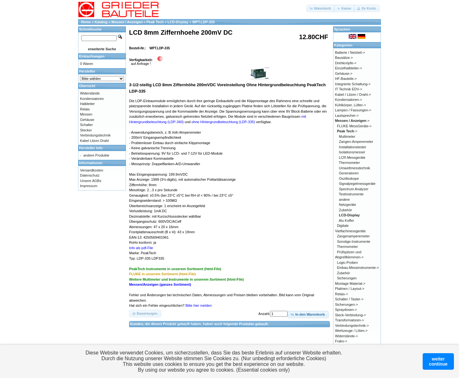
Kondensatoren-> (348, 100)
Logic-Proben (347, 262)
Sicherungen (347, 278)
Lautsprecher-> (347, 115)
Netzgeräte (347, 204)
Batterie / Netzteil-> (350, 52)
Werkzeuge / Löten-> (351, 330)
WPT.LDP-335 (203, 22)
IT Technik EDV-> (348, 89)
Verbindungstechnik (95, 135)
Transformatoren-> (349, 320)
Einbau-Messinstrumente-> (358, 268)
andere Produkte (96, 155)
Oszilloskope (349, 178)
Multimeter (347, 136)
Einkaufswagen (92, 56)
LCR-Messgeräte (352, 157)
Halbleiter (87, 104)
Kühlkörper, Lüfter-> (350, 105)
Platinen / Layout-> (349, 288)
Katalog (101, 22)
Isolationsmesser (352, 152)
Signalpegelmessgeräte (357, 184)
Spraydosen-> (346, 310)
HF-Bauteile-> (346, 78)
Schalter (86, 125)
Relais (85, 109)
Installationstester (352, 147)
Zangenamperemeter (353, 236)
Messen (86, 114)
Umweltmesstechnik (354, 168)
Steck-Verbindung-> (350, 315)
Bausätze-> (344, 58)
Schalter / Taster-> (349, 299)
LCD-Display (178, 22)
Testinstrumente (351, 194)
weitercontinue (438, 361)
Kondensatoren (92, 99)
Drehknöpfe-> (345, 63)
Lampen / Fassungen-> (353, 110)
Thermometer (349, 162)
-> (352, 120)
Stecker (86, 130)
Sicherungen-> (346, 304)
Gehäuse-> (344, 73)
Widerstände (90, 93)
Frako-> (341, 341)
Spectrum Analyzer (353, 189)
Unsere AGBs (90, 181)
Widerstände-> (346, 336)
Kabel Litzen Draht (94, 141)
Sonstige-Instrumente (353, 241)
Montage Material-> (350, 283)
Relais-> (341, 294)
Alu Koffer (346, 220)
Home (86, 22)
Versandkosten (91, 170)
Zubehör (345, 210)
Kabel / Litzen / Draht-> (353, 94)
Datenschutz (89, 175)
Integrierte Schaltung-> (353, 84)
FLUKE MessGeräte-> (354, 126)
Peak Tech (155, 22)
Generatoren (349, 173)
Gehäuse (87, 120)
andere (344, 199)
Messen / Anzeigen (127, 22)
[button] (320, 8)
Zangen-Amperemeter (356, 142)
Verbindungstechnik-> (352, 325)
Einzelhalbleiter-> (348, 68)
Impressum (88, 186)
